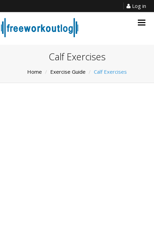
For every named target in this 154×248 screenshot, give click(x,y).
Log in (136, 5)
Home (34, 71)
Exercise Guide (68, 71)
